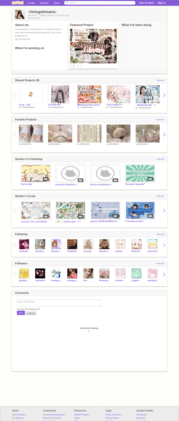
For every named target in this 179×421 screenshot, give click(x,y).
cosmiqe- (87, 251)
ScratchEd (141, 414)
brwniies (119, 280)
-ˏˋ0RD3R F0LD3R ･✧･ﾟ (146, 105)
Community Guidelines (54, 414)
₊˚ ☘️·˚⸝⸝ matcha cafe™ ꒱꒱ (68, 222)
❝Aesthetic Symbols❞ (135, 184)
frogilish (135, 280)
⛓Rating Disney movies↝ (89, 105)
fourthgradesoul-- (56, 280)
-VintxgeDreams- (28, 107)
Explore (44, 2)
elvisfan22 (152, 280)
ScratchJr (141, 418)
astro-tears (153, 251)
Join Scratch (146, 2)
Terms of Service (113, 414)
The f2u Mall (26, 184)
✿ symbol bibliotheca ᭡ (66, 184)
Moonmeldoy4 (104, 280)
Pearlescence (56, 251)
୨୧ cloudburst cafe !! (134, 221)
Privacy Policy (112, 418)
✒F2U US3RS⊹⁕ (114, 105)
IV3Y (85, 280)
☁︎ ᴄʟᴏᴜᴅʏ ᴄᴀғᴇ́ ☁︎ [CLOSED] (34, 222)
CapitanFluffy (24, 251)
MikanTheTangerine (137, 251)
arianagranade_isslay (72, 280)
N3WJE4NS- (26, 144)
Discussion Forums (52, 418)
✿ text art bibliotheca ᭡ (101, 184)
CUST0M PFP (54, 105)
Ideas (57, 2)
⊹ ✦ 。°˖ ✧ (76, 66)
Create (31, 2)
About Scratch (19, 414)
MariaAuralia (104, 251)
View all (160, 80)
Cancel (31, 313)
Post (21, 313)
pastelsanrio (24, 280)
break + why (24, 105)
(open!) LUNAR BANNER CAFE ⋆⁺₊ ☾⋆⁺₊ (105, 221)
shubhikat (72, 251)
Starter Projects (81, 414)
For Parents (17, 418)
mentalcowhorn (40, 251)
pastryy (118, 251)
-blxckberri (40, 280)
